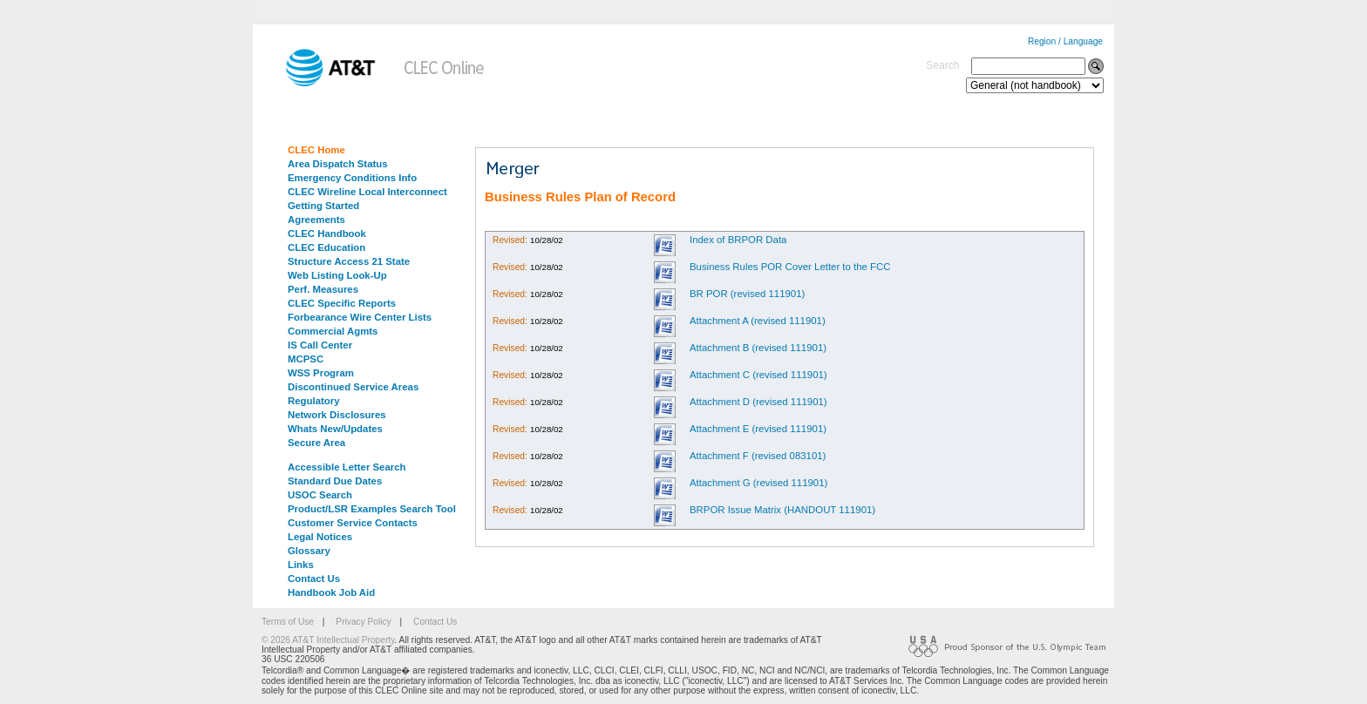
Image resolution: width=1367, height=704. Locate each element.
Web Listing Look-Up (337, 275)
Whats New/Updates (335, 428)
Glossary (309, 550)
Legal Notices (320, 536)
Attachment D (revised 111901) (758, 401)
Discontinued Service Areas (353, 387)
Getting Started (323, 205)
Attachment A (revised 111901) (758, 320)
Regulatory (314, 401)
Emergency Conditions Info (352, 178)
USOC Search (320, 495)
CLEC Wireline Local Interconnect (367, 191)
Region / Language (1065, 41)
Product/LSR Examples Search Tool (372, 509)
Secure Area (316, 442)
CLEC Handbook (327, 233)
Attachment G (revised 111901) (758, 482)
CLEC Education (326, 247)
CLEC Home (316, 150)
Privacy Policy (363, 621)
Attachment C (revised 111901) (758, 374)
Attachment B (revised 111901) (758, 347)
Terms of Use (288, 621)
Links (301, 564)
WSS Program (321, 373)
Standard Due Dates (335, 481)
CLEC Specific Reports (342, 303)
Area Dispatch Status (338, 164)
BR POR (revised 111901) (747, 293)
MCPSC (305, 359)
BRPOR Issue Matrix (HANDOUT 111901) (782, 509)
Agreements (316, 219)
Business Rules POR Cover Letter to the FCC (790, 266)
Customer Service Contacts (353, 523)
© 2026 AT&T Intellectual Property (328, 640)
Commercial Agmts (332, 331)
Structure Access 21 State (349, 261)
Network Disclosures (337, 415)
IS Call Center (320, 345)
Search (942, 65)
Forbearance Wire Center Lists (360, 317)
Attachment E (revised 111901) (758, 428)
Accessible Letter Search (347, 467)
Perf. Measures (323, 289)
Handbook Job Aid (331, 592)
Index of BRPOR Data (738, 239)
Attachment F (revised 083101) (758, 455)
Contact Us (314, 578)
